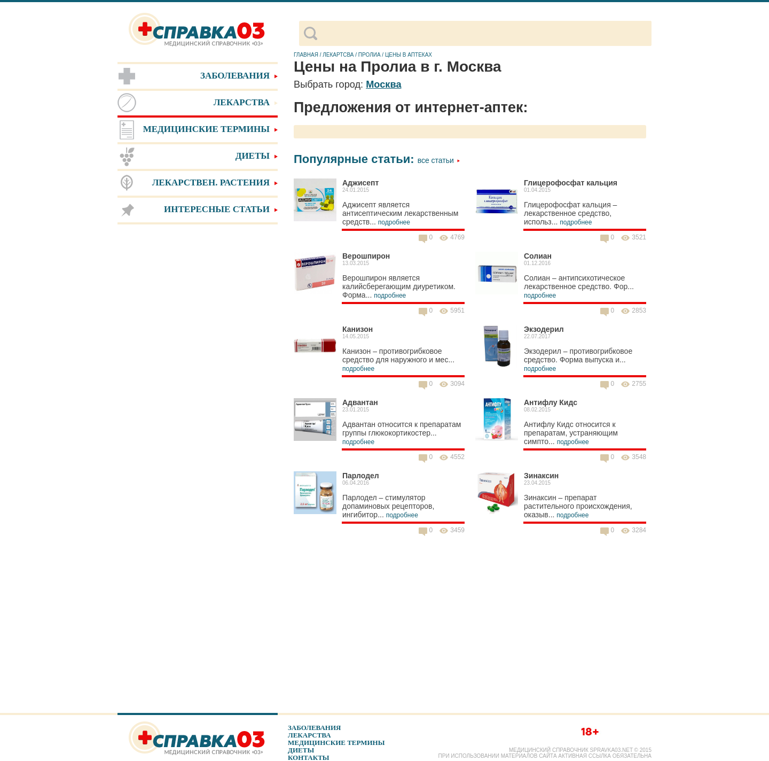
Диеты (301, 750)
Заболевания (314, 728)
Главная (306, 55)
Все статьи (439, 160)
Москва (383, 84)
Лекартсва (338, 55)
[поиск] (484, 33)
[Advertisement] (197, 395)
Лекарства (309, 735)
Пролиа (369, 55)
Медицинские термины (336, 743)
